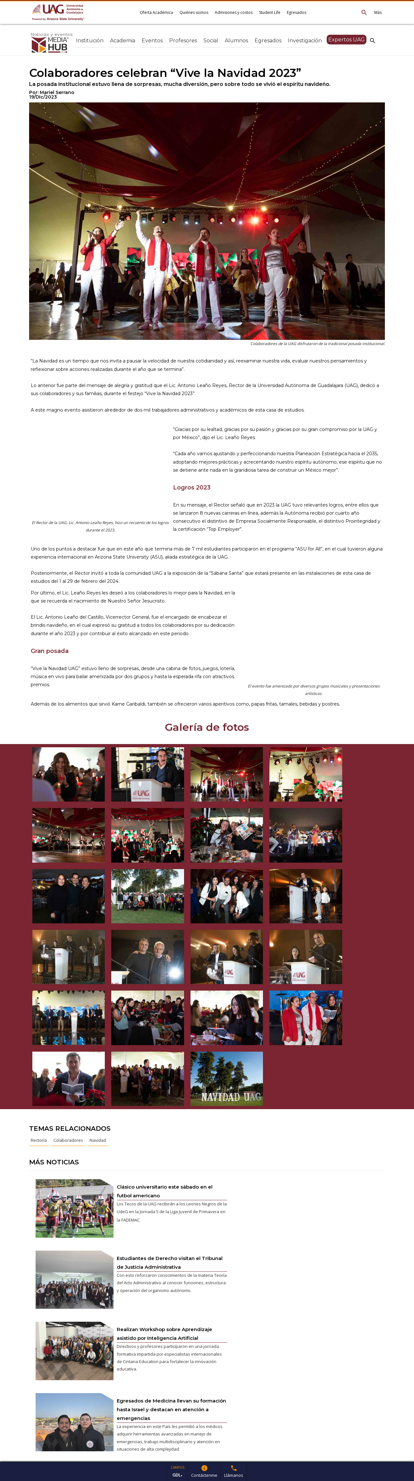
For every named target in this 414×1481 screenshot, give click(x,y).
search (372, 40)
